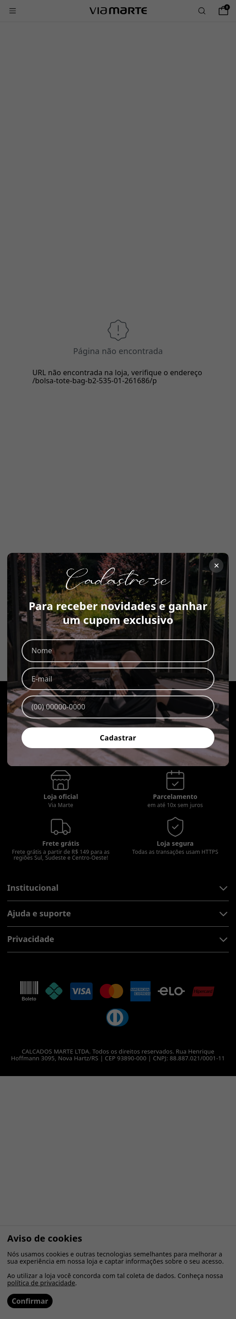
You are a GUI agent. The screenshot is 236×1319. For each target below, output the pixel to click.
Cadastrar (118, 738)
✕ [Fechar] (216, 565)
